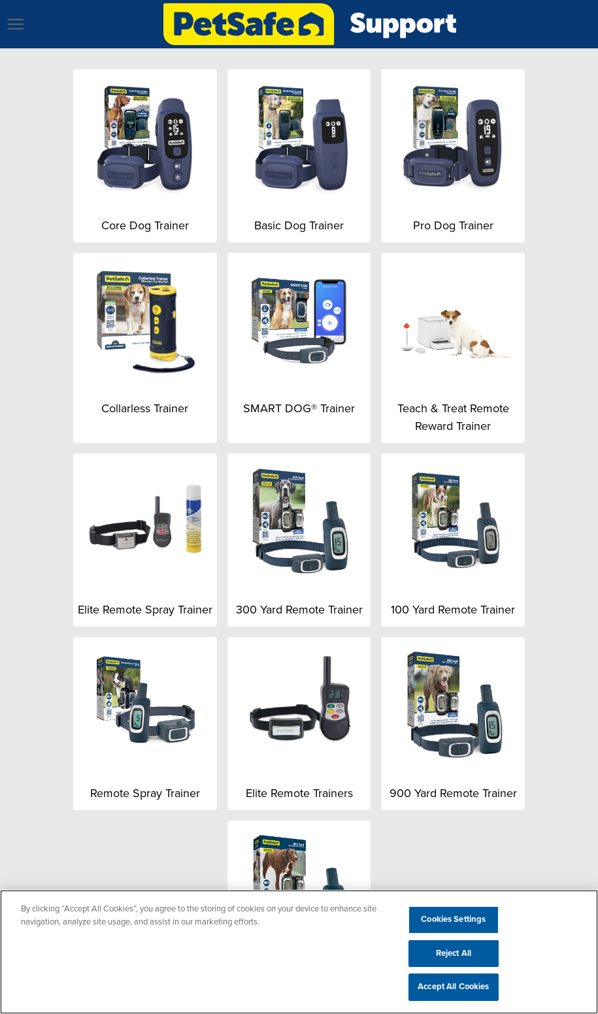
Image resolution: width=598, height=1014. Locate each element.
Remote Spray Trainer (145, 793)
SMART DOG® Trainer (299, 408)
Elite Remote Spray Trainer (145, 609)
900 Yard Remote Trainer (453, 793)
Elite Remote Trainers (299, 793)
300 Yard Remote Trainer (299, 609)
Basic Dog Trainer (299, 225)
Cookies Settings (453, 919)
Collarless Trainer (144, 408)
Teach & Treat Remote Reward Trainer (453, 417)
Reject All (453, 953)
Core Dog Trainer (145, 225)
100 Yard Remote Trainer (453, 609)
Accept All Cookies (453, 986)
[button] (15, 24)
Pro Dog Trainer (453, 225)
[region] (299, 952)
